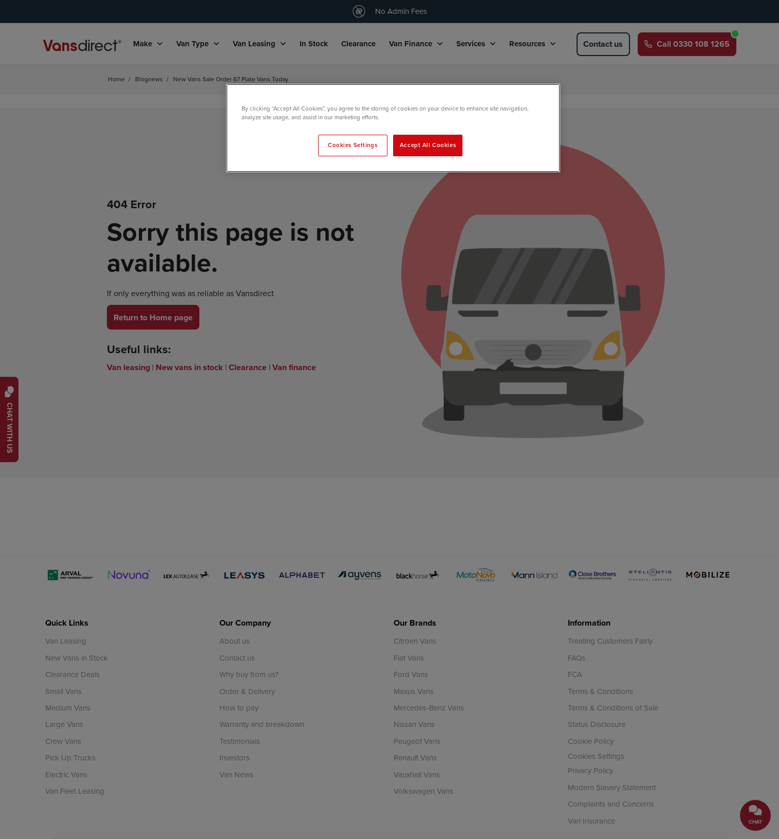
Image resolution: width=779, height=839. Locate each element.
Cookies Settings (352, 145)
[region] (393, 128)
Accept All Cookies (428, 145)
